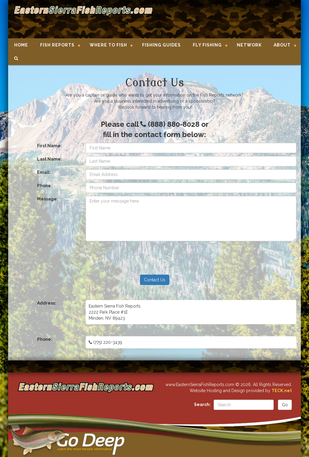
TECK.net (282, 390)
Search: (202, 404)
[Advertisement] (224, 20)
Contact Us (154, 279)
